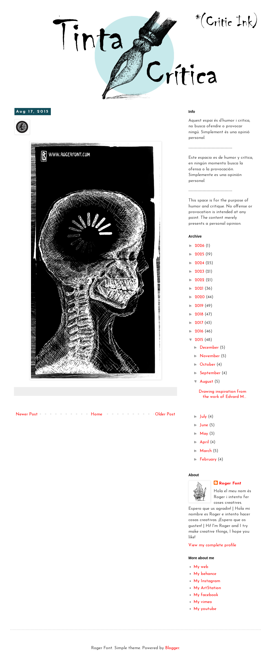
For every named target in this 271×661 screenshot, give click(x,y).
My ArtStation (207, 588)
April (205, 442)
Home (96, 414)
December (210, 348)
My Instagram (207, 581)
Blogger (172, 648)
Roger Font (230, 483)
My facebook (206, 595)
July (204, 417)
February (209, 459)
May (204, 434)
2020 (200, 297)
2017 (199, 323)
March (206, 451)
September (211, 373)
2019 (200, 306)
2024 (200, 263)
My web (201, 567)
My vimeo (203, 602)
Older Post (165, 414)
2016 (200, 331)
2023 (200, 272)
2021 (200, 289)
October (208, 365)
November (210, 356)
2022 (200, 280)
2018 (200, 314)
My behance (205, 574)
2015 (199, 340)
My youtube (205, 609)
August (207, 382)
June (204, 425)
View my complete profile (212, 545)
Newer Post (27, 414)
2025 (200, 254)
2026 (200, 246)
